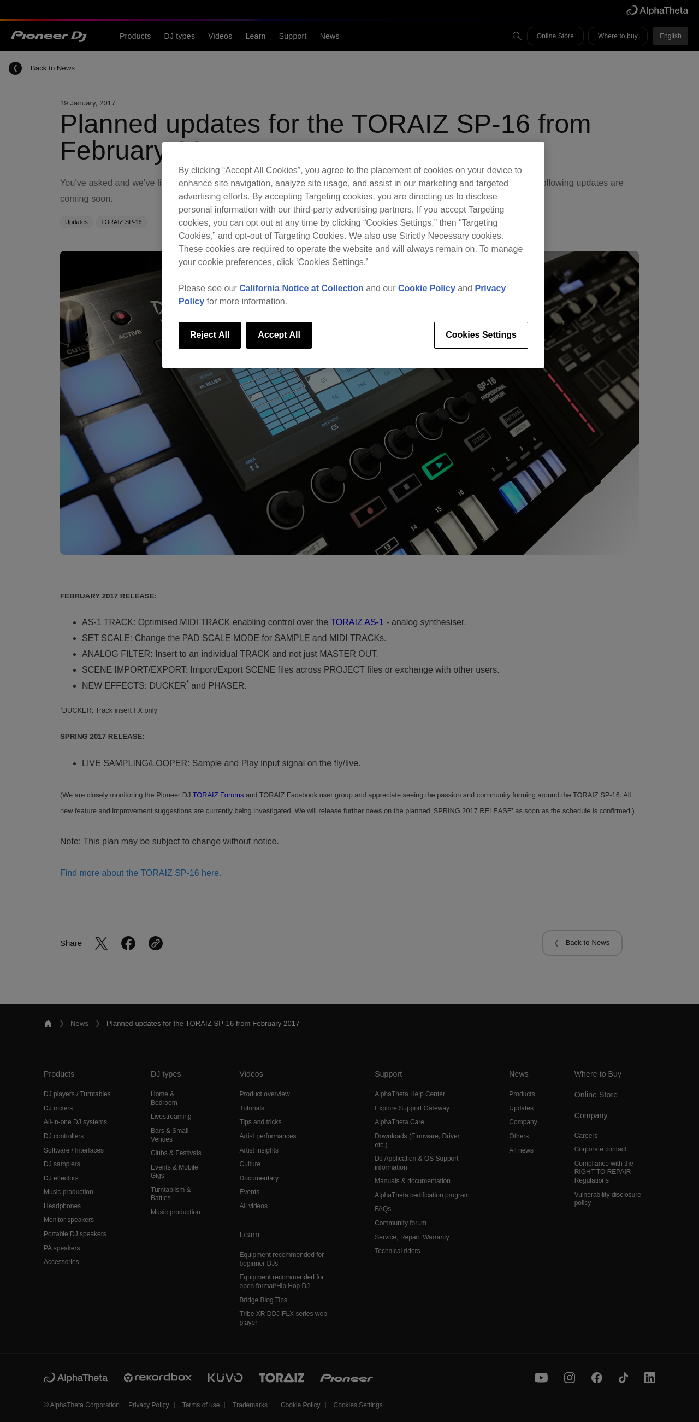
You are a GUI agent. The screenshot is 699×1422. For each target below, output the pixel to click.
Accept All (279, 334)
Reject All (209, 334)
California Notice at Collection (301, 288)
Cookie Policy (426, 288)
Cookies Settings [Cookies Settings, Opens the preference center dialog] (481, 334)
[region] (353, 254)
